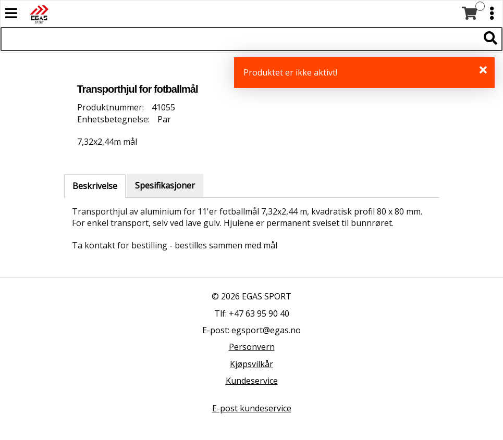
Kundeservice (252, 380)
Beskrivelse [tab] (94, 186)
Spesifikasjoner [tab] (165, 185)
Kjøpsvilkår (251, 364)
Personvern (252, 347)
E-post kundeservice (251, 408)
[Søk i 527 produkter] (240, 39)
